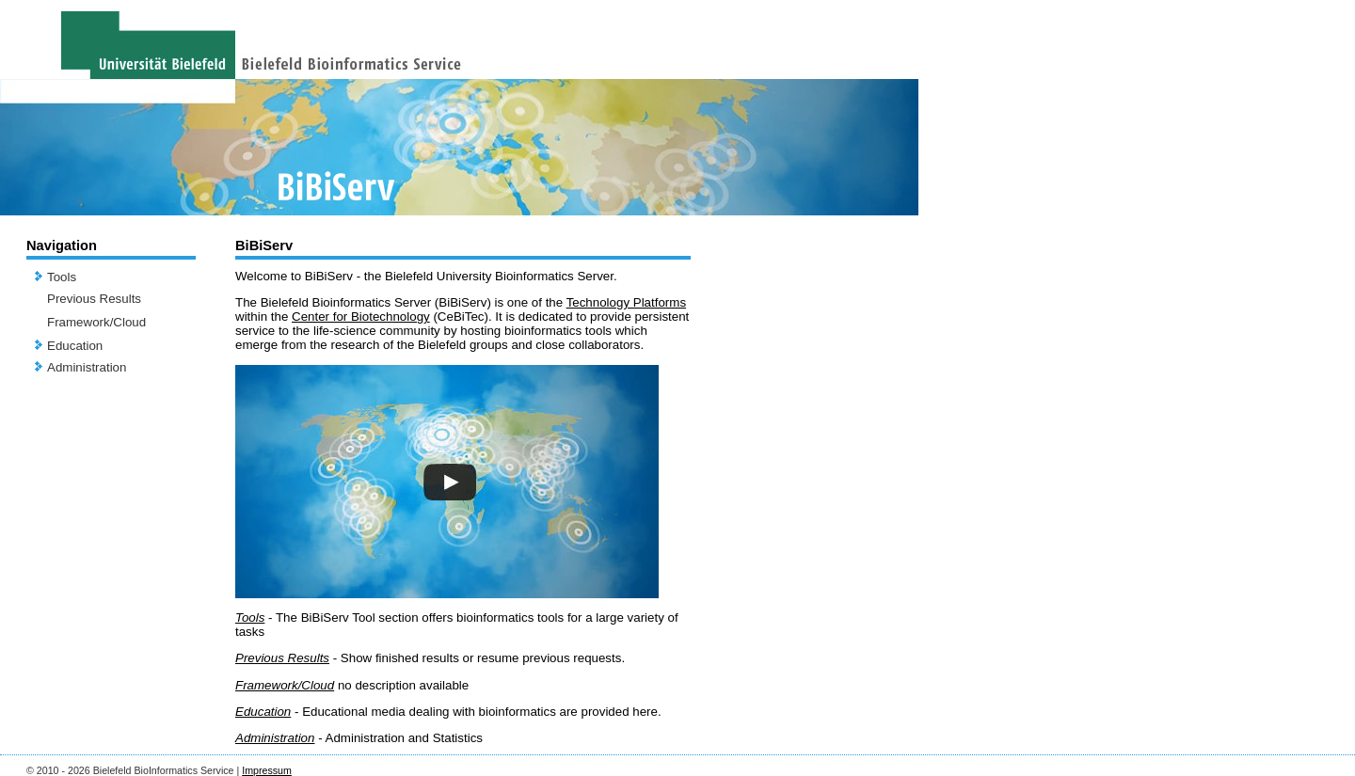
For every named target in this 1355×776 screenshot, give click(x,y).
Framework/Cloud (96, 322)
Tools (61, 277)
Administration (86, 367)
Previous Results (94, 299)
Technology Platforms (626, 302)
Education (75, 346)
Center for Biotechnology (361, 316)
